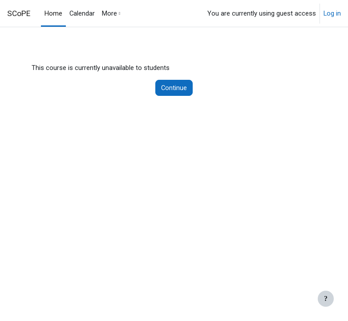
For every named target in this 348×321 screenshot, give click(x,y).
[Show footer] (326, 299)
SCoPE (18, 13)
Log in (332, 13)
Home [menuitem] (53, 13)
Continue (174, 88)
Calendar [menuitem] (82, 13)
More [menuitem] (109, 13)
